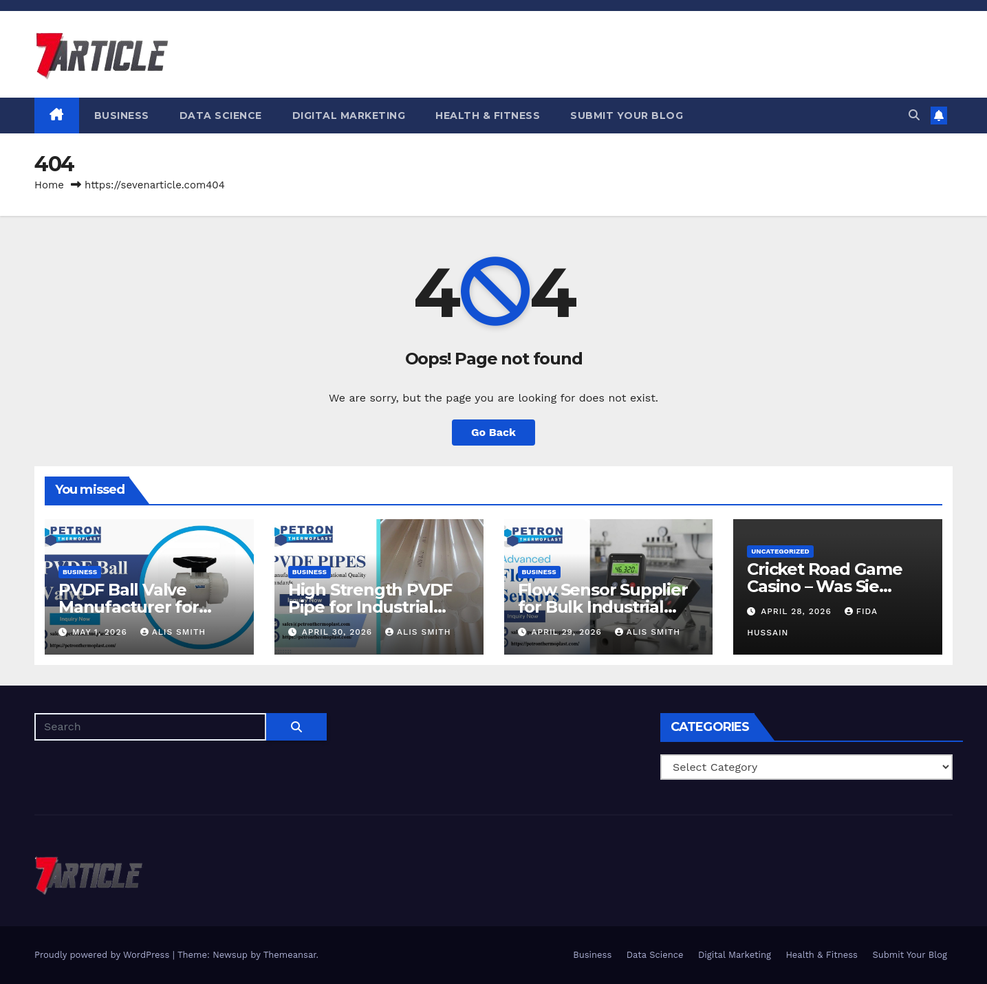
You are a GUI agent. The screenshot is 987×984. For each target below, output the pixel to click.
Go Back (493, 432)
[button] (914, 115)
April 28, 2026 (798, 611)
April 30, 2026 (339, 632)
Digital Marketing (349, 115)
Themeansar (289, 955)
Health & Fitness (487, 115)
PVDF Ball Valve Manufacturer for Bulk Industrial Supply (147, 607)
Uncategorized (780, 551)
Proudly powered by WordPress (103, 955)
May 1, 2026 (101, 632)
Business (121, 115)
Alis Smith (173, 632)
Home (49, 185)
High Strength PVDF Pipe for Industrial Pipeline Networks (370, 607)
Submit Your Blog (626, 115)
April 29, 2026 (568, 632)
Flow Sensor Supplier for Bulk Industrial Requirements (603, 607)
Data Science (221, 115)
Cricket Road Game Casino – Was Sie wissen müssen (824, 586)
